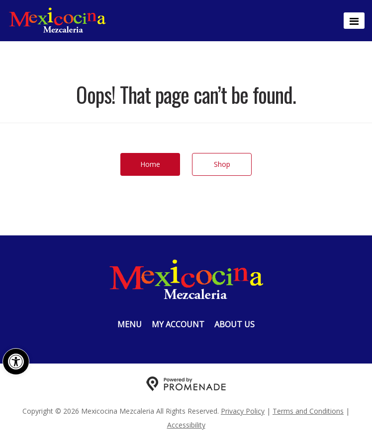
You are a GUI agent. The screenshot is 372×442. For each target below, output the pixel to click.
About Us (234, 324)
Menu (129, 324)
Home (150, 164)
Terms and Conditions (308, 411)
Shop (222, 164)
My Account (178, 324)
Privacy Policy (243, 411)
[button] (15, 361)
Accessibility (186, 425)
